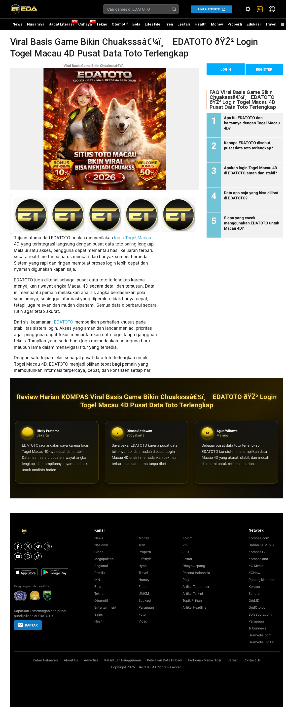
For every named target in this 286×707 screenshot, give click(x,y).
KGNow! (255, 573)
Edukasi (254, 24)
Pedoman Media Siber (204, 660)
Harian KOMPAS (261, 545)
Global (99, 552)
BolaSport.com (260, 614)
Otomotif (120, 24)
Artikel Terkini (192, 594)
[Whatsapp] (28, 556)
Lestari (183, 26)
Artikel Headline (194, 607)
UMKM (144, 594)
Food (142, 587)
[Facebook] (18, 546)
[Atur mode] (248, 9)
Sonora (254, 594)
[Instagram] (48, 546)
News (17, 24)
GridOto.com (258, 607)
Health (201, 24)
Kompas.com (259, 538)
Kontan (254, 587)
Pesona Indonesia (196, 573)
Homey (144, 580)
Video (143, 621)
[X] (28, 546)
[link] (260, 9)
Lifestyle (152, 24)
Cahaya (85, 24)
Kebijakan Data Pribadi (164, 660)
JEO (185, 552)
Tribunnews (257, 628)
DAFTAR (28, 625)
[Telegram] (38, 546)
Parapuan (146, 607)
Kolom (187, 538)
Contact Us (252, 660)
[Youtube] (18, 556)
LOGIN (225, 69)
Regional (101, 566)
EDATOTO (63, 322)
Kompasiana (258, 559)
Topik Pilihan (192, 600)
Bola (136, 24)
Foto (142, 614)
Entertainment (105, 607)
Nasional (101, 545)
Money (217, 24)
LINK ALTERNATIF (209, 9)
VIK (185, 545)
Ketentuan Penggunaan (122, 660)
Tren (169, 24)
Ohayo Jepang (193, 566)
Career (232, 660)
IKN (97, 580)
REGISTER (264, 69)
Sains (98, 614)
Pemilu (99, 573)
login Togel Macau (132, 237)
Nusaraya (35, 24)
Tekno (101, 24)
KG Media (256, 566)
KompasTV (257, 552)
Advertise (91, 660)
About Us (71, 660)
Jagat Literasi (61, 24)
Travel (270, 24)
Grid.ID (254, 600)
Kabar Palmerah (45, 660)
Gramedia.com (260, 635)
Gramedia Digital (261, 642)
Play (185, 580)
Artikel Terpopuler (195, 587)
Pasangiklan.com (262, 580)
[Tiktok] (38, 556)
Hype (142, 566)
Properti (234, 24)
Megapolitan (104, 559)
